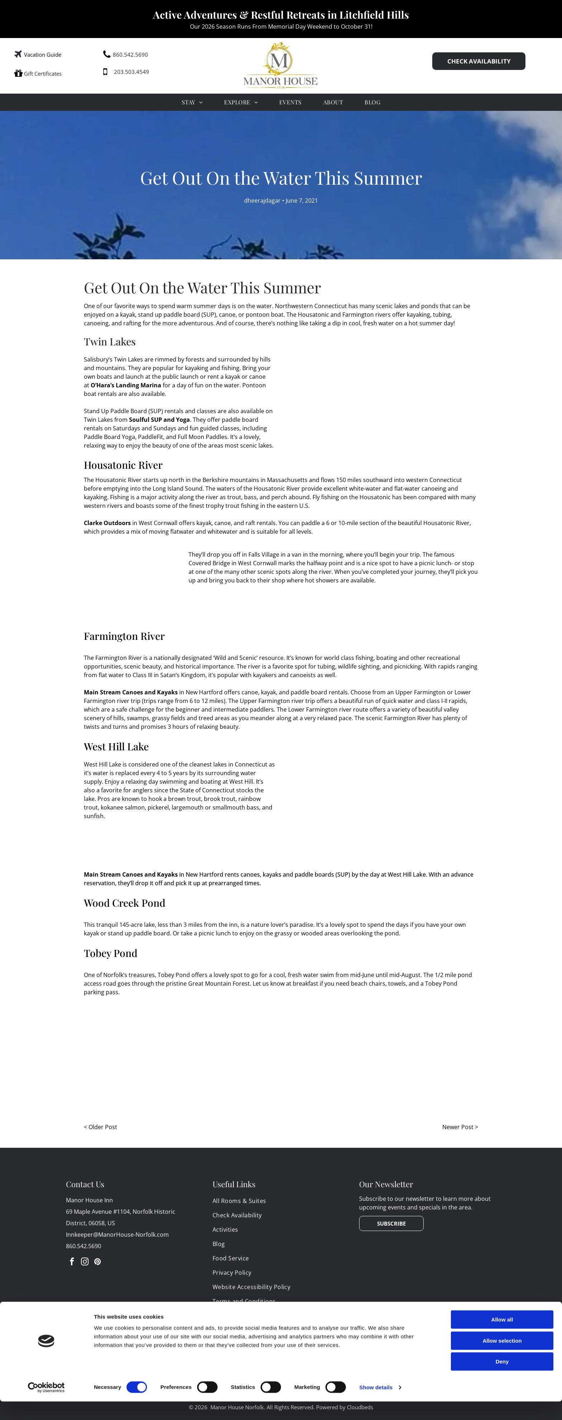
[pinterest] (97, 1262)
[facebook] (71, 1262)
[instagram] (84, 1262)
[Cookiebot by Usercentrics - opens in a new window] (46, 1406)
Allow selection (501, 1359)
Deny (502, 1380)
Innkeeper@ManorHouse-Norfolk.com (117, 1235)
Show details (376, 1406)
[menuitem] (192, 102)
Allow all (502, 1338)
